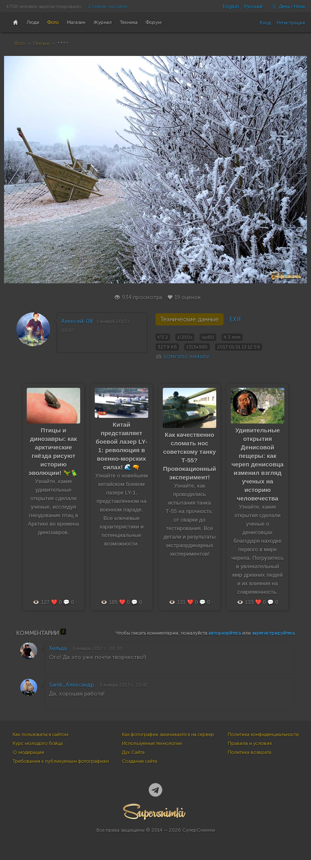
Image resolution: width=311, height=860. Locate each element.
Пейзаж (41, 43)
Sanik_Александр (71, 684)
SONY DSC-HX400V (186, 356)
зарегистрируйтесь (273, 633)
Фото (20, 43)
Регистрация (291, 23)
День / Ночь (286, 6)
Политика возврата (249, 752)
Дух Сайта (133, 752)
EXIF (235, 319)
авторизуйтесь (225, 633)
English (231, 6)
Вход (265, 23)
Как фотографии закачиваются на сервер (168, 734)
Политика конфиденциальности (263, 734)
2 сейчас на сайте (107, 6)
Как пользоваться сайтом (40, 734)
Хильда (58, 648)
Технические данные (189, 319)
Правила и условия (250, 743)
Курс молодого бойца (38, 743)
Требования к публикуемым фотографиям (61, 761)
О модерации (28, 752)
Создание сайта (139, 761)
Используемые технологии (152, 743)
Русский (253, 6)
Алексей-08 (77, 321)
